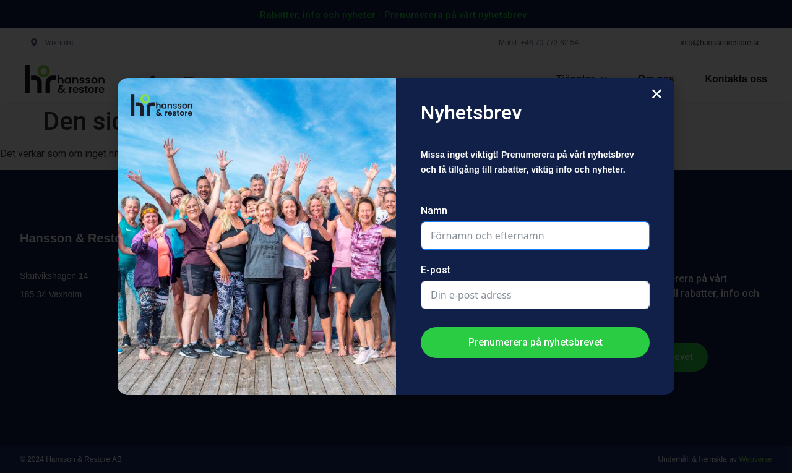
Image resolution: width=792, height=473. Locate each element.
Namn (434, 210)
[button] (656, 93)
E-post (435, 270)
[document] (396, 236)
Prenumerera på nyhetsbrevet (535, 342)
